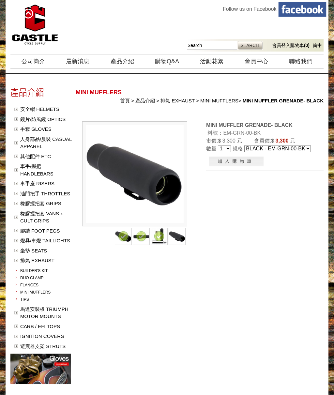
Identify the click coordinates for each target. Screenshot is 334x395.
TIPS (24, 299)
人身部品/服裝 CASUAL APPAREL (46, 142)
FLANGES (29, 285)
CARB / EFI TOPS (40, 326)
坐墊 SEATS (33, 250)
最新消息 (77, 61)
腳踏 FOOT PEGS (40, 231)
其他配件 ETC (35, 156)
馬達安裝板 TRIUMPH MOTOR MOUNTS (44, 312)
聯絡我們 (300, 61)
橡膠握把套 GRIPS (40, 203)
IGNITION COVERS (42, 336)
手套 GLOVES (36, 129)
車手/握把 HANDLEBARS (36, 169)
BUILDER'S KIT (34, 270)
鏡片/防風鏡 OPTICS (43, 119)
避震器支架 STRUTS (43, 346)
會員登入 (281, 45)
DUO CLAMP (31, 278)
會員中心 (256, 61)
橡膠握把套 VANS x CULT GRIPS (41, 217)
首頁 (125, 100)
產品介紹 (122, 61)
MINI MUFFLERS (35, 292)
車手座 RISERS (37, 183)
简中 (317, 45)
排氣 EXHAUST (37, 260)
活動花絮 (211, 61)
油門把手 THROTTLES (45, 193)
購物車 (300, 45)
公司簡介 (33, 61)
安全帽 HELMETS (39, 109)
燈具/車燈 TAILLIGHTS (45, 240)
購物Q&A (167, 61)
